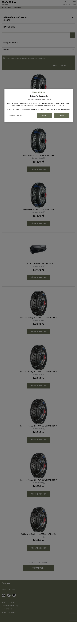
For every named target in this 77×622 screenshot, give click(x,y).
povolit (61, 115)
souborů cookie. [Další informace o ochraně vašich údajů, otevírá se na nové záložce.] (65, 109)
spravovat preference (16, 115)
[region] (38, 105)
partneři (22, 103)
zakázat (44, 115)
